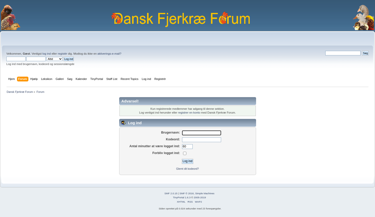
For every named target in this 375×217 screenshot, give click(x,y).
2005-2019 (200, 197)
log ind (46, 53)
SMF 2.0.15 (170, 193)
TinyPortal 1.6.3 (181, 197)
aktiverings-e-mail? (109, 53)
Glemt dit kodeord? (187, 168)
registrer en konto (189, 112)
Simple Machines (205, 193)
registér (62, 53)
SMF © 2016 (187, 193)
